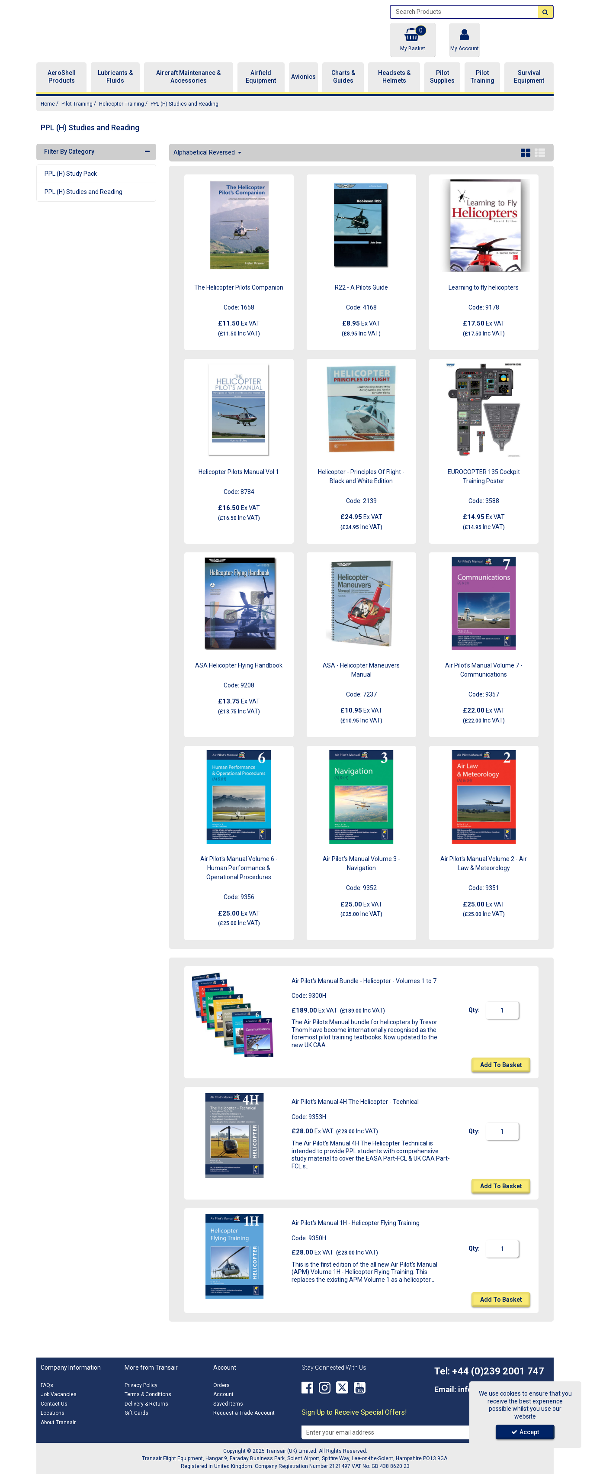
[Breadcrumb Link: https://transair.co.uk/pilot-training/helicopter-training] (121, 113)
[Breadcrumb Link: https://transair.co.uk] (48, 113)
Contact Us (54, 1404)
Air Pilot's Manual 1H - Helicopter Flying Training (356, 1232)
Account (223, 1394)
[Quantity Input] (502, 1020)
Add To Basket (501, 1074)
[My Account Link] (464, 40)
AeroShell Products (62, 86)
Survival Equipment (529, 86)
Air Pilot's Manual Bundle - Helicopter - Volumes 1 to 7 (364, 990)
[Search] (464, 12)
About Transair (58, 1422)
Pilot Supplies (442, 86)
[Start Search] (545, 12)
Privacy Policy (141, 1385)
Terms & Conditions (148, 1394)
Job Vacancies (59, 1394)
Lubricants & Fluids (115, 86)
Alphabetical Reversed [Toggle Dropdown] (204, 161)
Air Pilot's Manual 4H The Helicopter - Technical (355, 1111)
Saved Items (228, 1404)
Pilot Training (482, 86)
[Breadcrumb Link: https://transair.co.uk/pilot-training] (77, 113)
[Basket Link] (413, 40)
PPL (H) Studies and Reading (83, 201)
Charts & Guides (343, 86)
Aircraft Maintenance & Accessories (188, 86)
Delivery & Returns (146, 1404)
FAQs (47, 1385)
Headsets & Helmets (394, 86)
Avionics (303, 86)
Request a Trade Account (244, 1413)
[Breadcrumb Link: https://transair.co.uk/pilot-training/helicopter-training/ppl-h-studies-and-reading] (184, 113)
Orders (221, 1385)
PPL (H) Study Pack (71, 183)
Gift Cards (136, 1413)
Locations (52, 1413)
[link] (307, 1387)
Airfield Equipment (261, 86)
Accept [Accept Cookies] (525, 1432)
